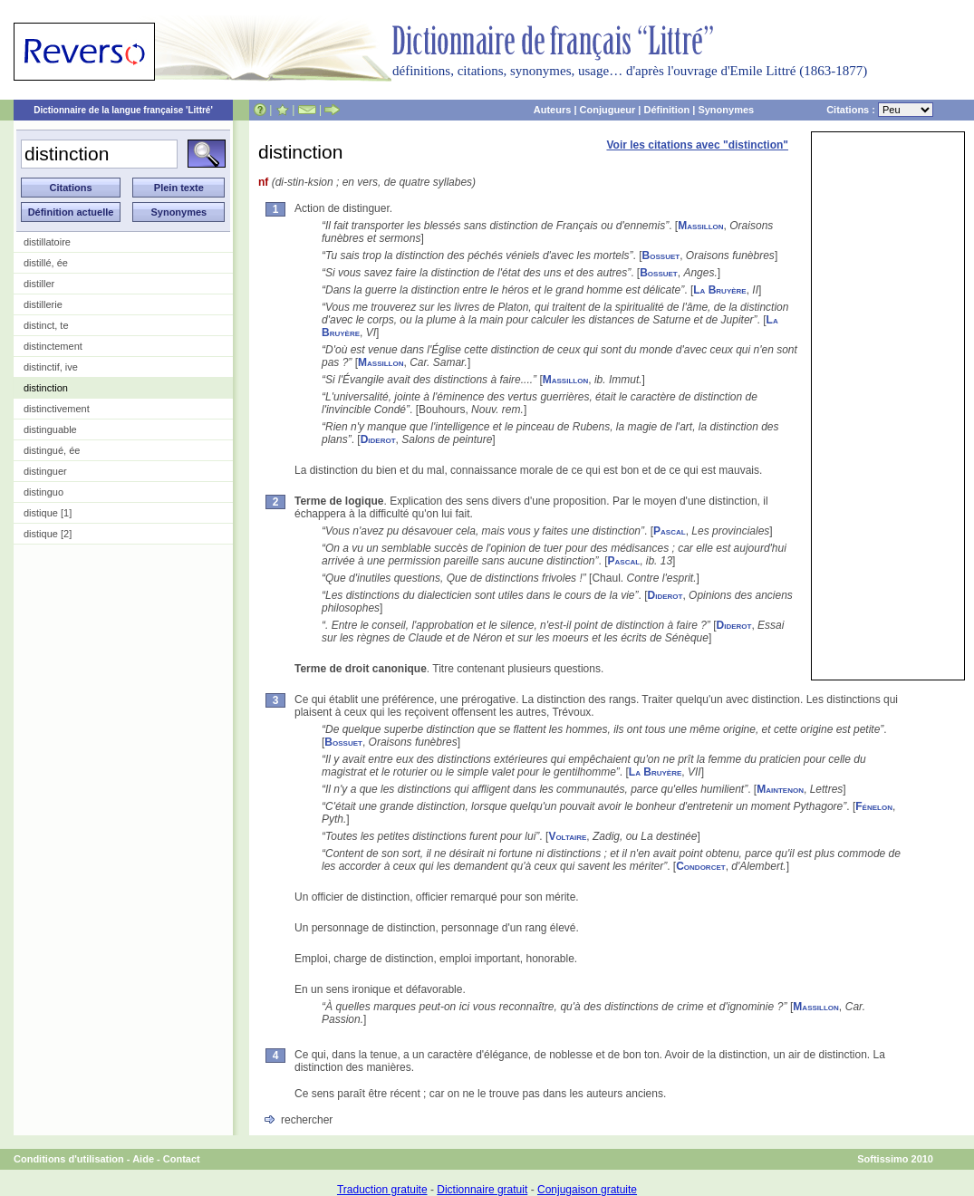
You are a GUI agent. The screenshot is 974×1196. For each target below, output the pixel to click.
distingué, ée (52, 450)
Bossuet (661, 255)
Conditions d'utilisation (69, 1158)
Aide (143, 1158)
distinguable (50, 429)
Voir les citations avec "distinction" (697, 145)
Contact (181, 1158)
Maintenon (780, 789)
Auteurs (553, 109)
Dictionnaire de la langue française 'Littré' (123, 110)
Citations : (879, 109)
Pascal (669, 531)
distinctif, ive (51, 367)
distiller (39, 283)
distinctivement (57, 408)
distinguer (45, 471)
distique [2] (48, 533)
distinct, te (46, 325)
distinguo (43, 492)
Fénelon (873, 806)
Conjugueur (608, 109)
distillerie (43, 304)
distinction (46, 387)
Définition (666, 109)
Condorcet (700, 866)
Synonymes (726, 109)
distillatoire (47, 241)
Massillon (700, 225)
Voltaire (567, 836)
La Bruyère (719, 290)
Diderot (378, 439)
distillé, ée (46, 262)
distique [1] (48, 512)
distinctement (53, 346)
